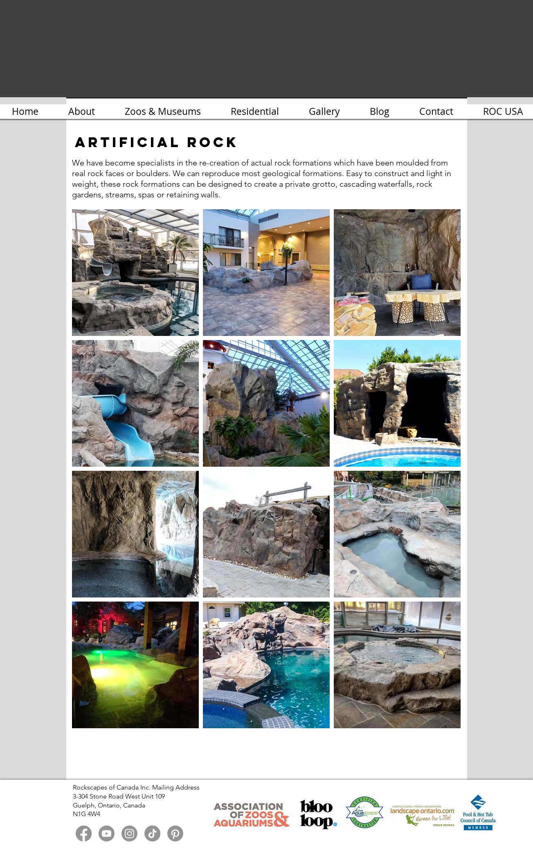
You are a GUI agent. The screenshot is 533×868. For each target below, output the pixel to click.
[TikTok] (152, 833)
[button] (324, 111)
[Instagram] (129, 833)
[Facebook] (84, 833)
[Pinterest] (175, 833)
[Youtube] (107, 833)
